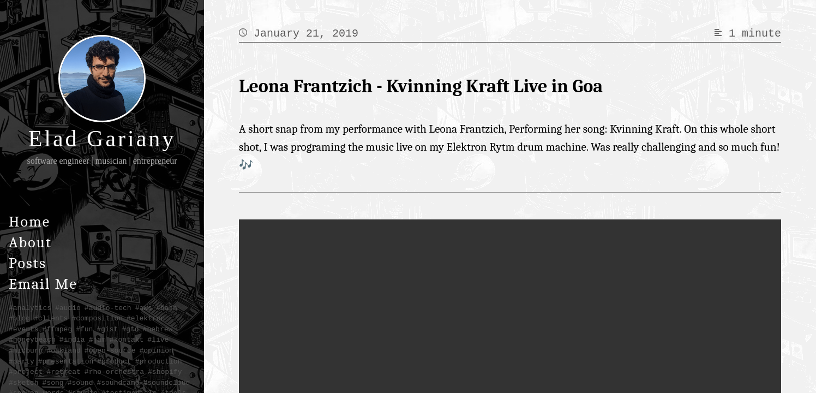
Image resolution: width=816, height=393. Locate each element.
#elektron (146, 318)
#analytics (30, 308)
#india (72, 339)
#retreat (63, 372)
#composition (97, 318)
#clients (51, 318)
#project (26, 372)
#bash (166, 308)
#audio (68, 308)
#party (21, 361)
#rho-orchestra (114, 372)
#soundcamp (118, 383)
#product (114, 361)
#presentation (65, 361)
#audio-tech (108, 308)
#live (158, 339)
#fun (84, 329)
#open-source (110, 350)
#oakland (63, 350)
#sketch (24, 383)
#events (24, 329)
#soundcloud (166, 383)
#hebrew (158, 329)
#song (53, 383)
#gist (107, 329)
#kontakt (126, 339)
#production (158, 361)
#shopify (165, 372)
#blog (19, 318)
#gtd (130, 329)
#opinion (156, 350)
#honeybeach (32, 339)
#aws (143, 308)
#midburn (26, 350)
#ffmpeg (58, 329)
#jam (97, 339)
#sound (80, 383)
